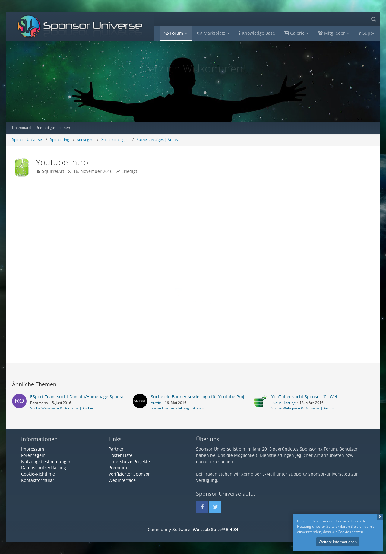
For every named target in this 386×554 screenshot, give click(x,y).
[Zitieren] (363, 334)
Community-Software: (193, 529)
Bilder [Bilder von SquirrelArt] (23, 312)
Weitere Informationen (338, 541)
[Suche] (373, 19)
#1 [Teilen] (365, 195)
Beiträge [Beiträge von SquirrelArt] (25, 305)
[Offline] (48, 239)
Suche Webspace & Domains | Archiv (61, 408)
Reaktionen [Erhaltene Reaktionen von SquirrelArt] (27, 291)
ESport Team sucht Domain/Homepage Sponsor (78, 397)
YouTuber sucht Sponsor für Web (305, 397)
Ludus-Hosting (283, 402)
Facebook (181, 320)
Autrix (156, 402)
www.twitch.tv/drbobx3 (265, 226)
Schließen (380, 517)
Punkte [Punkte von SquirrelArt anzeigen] (24, 298)
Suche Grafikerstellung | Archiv (177, 408)
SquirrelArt (53, 171)
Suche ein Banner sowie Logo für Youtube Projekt (200, 397)
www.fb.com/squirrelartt (137, 226)
